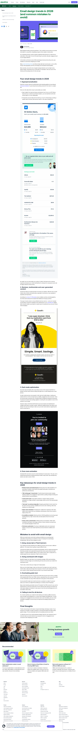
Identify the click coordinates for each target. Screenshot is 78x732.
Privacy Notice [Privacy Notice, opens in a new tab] (22, 727)
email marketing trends (28, 64)
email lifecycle (50, 302)
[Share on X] (6, 26)
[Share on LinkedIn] (4, 26)
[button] (3, 726)
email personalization (24, 85)
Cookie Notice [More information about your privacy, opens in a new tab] (16, 727)
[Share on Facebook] (2, 26)
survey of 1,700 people (31, 297)
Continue (51, 726)
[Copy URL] (8, 26)
